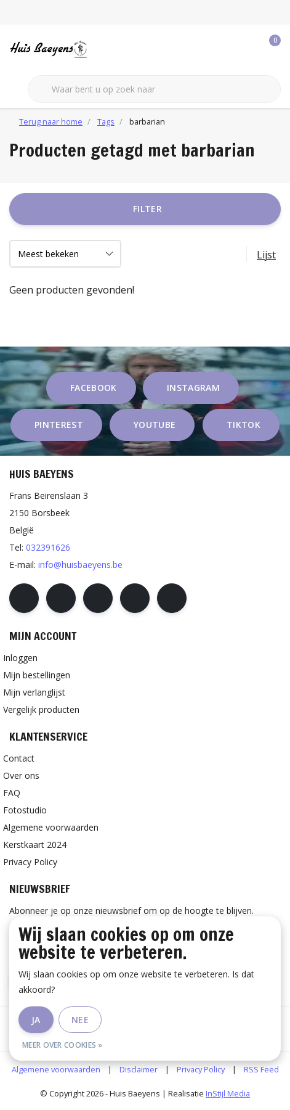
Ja (36, 1020)
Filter (147, 209)
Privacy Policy (201, 1069)
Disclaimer (138, 1069)
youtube (154, 424)
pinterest (58, 424)
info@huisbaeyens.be (80, 564)
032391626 (48, 547)
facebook (93, 387)
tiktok (243, 424)
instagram (193, 387)
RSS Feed (261, 1069)
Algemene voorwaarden (56, 1069)
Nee (80, 1020)
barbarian (147, 121)
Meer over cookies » (62, 1045)
